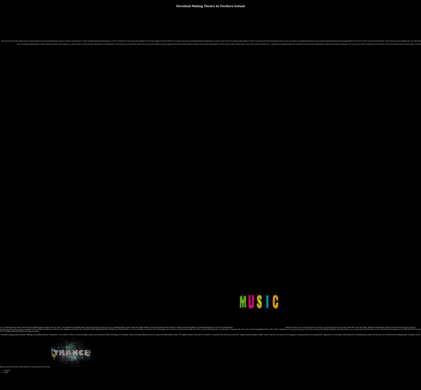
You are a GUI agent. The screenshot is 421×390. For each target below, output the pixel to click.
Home (6, 372)
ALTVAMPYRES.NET (210, 329)
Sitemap (7, 370)
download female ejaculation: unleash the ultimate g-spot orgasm (325, 327)
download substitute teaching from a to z (99, 327)
